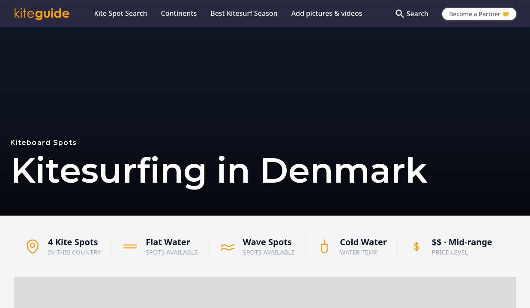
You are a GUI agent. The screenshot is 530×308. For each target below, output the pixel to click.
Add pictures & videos (326, 13)
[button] (305, 290)
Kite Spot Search (120, 13)
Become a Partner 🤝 (479, 14)
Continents (179, 13)
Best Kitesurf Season (244, 13)
